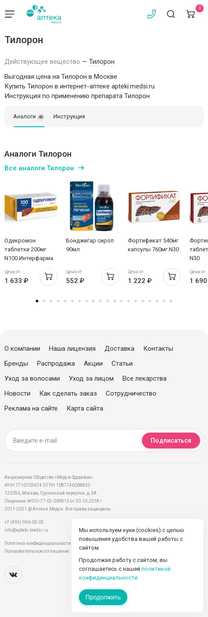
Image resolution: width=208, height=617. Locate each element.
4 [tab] (58, 301)
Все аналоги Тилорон (39, 168)
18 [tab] (157, 301)
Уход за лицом (91, 378)
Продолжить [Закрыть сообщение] (103, 597)
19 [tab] (164, 301)
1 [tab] (37, 301)
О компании (22, 349)
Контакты (158, 349)
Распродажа (56, 363)
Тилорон (102, 62)
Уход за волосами (32, 378)
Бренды (16, 363)
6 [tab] (72, 301)
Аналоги (29, 117)
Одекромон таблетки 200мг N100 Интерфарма (28, 249)
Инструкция (69, 116)
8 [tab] (86, 301)
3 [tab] (51, 301)
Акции (93, 363)
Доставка (119, 349)
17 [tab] (150, 301)
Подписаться (171, 440)
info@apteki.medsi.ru (26, 530)
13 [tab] (121, 301)
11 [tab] (107, 301)
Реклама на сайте (31, 408)
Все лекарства (145, 378)
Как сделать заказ (68, 393)
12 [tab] (114, 301)
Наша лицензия (72, 349)
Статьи (122, 363)
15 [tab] (135, 301)
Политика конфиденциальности (37, 543)
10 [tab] (100, 301)
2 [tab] (44, 301)
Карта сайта (85, 408)
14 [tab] (128, 301)
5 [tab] (65, 301)
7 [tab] (79, 301)
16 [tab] (142, 301)
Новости (17, 393)
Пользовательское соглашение (36, 551)
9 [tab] (93, 301)
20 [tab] (171, 301)
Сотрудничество (131, 393)
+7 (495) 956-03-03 (24, 522)
